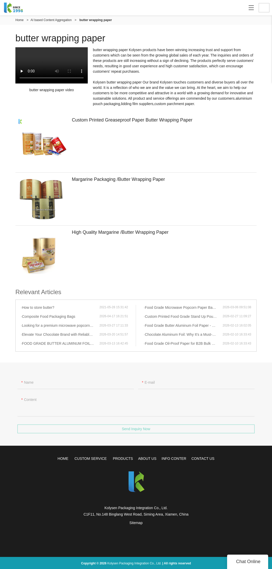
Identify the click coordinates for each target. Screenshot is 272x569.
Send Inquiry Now (136, 432)
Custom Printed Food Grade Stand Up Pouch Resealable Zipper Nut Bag (183, 316)
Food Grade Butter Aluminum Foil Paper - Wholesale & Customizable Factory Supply (183, 325)
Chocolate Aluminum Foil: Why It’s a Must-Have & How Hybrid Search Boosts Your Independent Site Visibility (183, 334)
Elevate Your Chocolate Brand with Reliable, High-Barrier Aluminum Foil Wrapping (60, 334)
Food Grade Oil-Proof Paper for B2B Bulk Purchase (183, 343)
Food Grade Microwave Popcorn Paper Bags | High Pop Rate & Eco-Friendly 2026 (183, 307)
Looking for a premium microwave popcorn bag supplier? (60, 325)
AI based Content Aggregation (51, 20)
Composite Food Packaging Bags (48, 316)
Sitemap (135, 523)
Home (19, 20)
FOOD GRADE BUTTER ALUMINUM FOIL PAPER (60, 343)
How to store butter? (38, 307)
